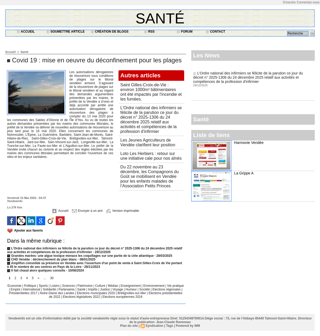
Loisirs (55, 286)
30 (52, 278)
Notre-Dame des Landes (57, 293)
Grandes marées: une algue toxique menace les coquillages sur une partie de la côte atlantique (80, 256)
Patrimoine (86, 286)
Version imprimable (122, 211)
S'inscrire (289, 2)
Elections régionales (167, 289)
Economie (14, 286)
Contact (215, 31)
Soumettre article (66, 31)
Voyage (117, 289)
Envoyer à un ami (87, 211)
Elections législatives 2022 (81, 297)
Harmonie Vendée (249, 143)
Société (144, 289)
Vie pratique (175, 286)
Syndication (154, 326)
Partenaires (67, 289)
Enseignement (131, 286)
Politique (30, 286)
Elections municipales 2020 (96, 293)
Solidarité (50, 289)
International (32, 289)
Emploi (16, 289)
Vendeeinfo (15, 201)
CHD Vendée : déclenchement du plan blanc (42, 259)
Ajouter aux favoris (28, 230)
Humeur (132, 289)
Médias (113, 286)
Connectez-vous (308, 2)
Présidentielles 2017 (23, 293)
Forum (184, 31)
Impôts (92, 289)
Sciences (69, 286)
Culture (100, 286)
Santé (160, 18)
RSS (149, 31)
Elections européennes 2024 (122, 297)
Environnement (153, 286)
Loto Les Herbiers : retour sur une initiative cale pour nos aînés (151, 156)
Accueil (26, 31)
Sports (44, 286)
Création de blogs (109, 31)
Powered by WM (188, 326)
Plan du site (129, 326)
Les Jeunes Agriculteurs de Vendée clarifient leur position (147, 142)
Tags (169, 326)
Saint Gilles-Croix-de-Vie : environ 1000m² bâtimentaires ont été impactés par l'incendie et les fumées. (151, 92)
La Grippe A (244, 173)
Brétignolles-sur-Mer (132, 293)
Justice (105, 289)
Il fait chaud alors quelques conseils (36, 270)
